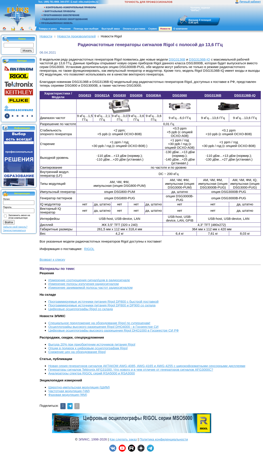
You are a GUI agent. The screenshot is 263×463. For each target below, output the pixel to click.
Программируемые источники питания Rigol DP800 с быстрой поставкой (103, 301)
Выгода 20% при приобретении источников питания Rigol (91, 344)
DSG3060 (179, 95)
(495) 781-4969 (51, 2)
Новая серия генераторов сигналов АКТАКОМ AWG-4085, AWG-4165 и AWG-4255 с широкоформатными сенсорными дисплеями (146, 366)
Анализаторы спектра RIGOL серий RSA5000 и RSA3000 (91, 373)
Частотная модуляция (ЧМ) (69, 391)
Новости (165, 28)
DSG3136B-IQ (199, 59)
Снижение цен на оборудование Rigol (77, 352)
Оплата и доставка (134, 28)
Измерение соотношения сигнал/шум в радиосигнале (89, 280)
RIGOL (89, 249)
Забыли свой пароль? (15, 226)
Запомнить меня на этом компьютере (19, 216)
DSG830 (119, 95)
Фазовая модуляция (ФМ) (67, 395)
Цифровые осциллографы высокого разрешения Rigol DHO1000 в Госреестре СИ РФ (113, 330)
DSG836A (153, 95)
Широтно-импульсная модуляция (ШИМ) (79, 387)
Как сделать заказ (123, 439)
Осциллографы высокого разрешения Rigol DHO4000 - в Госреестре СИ (103, 326)
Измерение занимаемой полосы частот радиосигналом (90, 287)
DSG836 (136, 95)
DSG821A (102, 95)
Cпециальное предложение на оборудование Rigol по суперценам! (99, 323)
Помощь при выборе (86, 28)
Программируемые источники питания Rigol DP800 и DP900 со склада (101, 305)
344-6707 (64, 2)
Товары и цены (48, 28)
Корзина (193, 20)
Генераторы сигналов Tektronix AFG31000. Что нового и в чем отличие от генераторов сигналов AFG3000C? (130, 369)
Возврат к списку (52, 259)
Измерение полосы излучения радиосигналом (83, 284)
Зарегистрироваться (14, 230)
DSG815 (84, 95)
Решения (65, 28)
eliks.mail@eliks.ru (88, 2)
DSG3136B (177, 59)
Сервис (152, 28)
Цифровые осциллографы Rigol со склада (80, 309)
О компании (180, 28)
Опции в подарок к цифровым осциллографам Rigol (87, 348)
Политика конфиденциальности (163, 439)
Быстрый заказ (111, 28)
